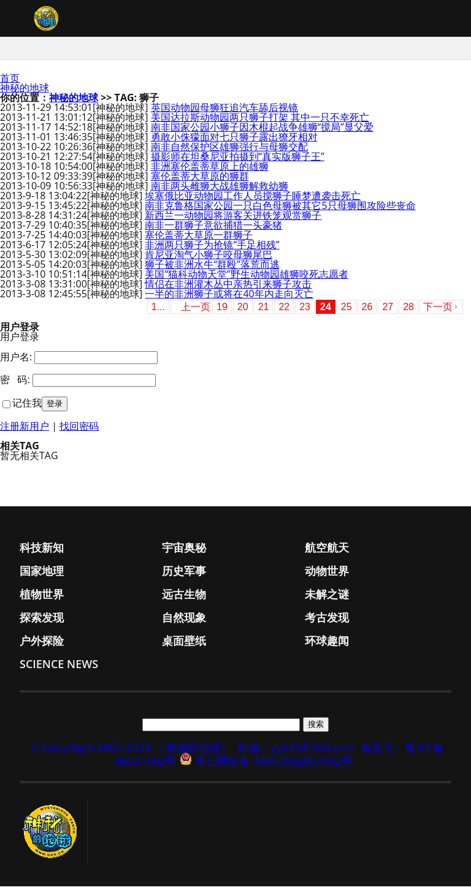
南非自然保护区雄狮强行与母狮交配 (229, 150)
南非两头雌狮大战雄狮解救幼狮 (219, 189)
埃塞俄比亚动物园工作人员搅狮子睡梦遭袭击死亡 (253, 199)
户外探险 (42, 644)
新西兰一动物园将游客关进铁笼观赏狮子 (233, 219)
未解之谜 (327, 597)
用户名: (16, 360)
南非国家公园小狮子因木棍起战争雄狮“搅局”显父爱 (262, 130)
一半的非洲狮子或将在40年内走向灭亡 (229, 297)
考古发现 (327, 621)
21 (263, 310)
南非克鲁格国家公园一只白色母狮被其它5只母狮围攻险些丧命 (280, 209)
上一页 (195, 310)
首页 (10, 81)
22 (283, 310)
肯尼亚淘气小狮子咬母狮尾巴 (208, 258)
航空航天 (327, 551)
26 (367, 310)
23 (304, 310)
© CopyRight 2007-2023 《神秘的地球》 (130, 751)
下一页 (438, 310)
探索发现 (42, 621)
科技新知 (42, 551)
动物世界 (327, 574)
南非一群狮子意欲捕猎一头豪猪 (213, 228)
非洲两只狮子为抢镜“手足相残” (212, 248)
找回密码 (79, 429)
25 (346, 310)
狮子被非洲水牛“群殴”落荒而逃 (212, 268)
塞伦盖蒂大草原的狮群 (200, 179)
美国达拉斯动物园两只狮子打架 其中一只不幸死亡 (260, 120)
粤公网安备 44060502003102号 (274, 764)
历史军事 (184, 574)
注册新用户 (24, 429)
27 (387, 310)
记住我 (27, 406)
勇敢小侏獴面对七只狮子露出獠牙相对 (234, 140)
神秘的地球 (24, 91)
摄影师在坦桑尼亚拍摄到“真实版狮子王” (237, 160)
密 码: (15, 383)
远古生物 (184, 597)
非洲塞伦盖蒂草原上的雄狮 (210, 170)
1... (158, 310)
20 (242, 310)
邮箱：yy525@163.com (296, 751)
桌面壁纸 (184, 644)
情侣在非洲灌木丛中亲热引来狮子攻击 (228, 287)
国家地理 (42, 574)
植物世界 (42, 597)
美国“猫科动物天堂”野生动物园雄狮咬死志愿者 (246, 277)
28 (408, 310)
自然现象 (184, 621)
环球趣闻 (327, 644)
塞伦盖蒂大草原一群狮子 (199, 238)
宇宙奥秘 (184, 551)
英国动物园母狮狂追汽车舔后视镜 (224, 111)
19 (222, 310)
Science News (59, 667)
